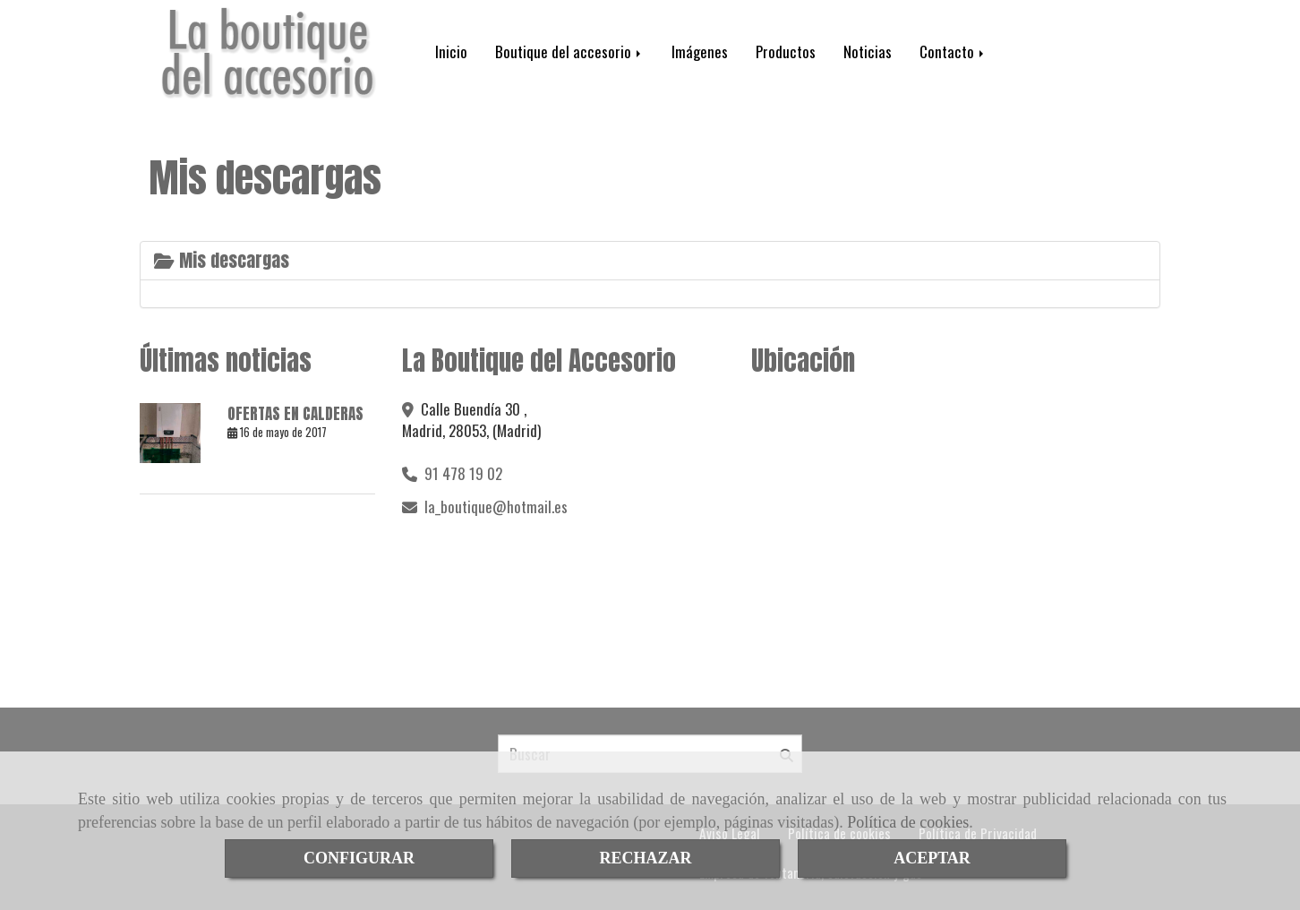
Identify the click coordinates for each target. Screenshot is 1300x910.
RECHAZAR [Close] (645, 858)
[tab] (650, 260)
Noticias (867, 51)
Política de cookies (908, 822)
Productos (786, 51)
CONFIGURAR (359, 858)
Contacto (953, 51)
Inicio (451, 51)
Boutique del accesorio (569, 51)
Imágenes (699, 51)
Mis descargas (221, 260)
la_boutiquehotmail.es (496, 506)
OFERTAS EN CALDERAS (295, 413)
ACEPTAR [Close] (932, 858)
